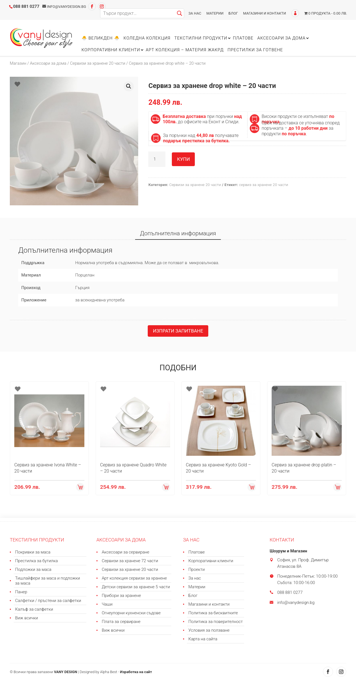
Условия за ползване (209, 630)
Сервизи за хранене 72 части (130, 560)
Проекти (196, 569)
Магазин (18, 63)
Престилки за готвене (255, 50)
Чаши (107, 604)
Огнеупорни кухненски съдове (131, 612)
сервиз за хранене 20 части (263, 185)
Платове (243, 38)
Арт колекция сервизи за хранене (134, 578)
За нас (194, 13)
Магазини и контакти (264, 13)
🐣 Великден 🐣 (101, 38)
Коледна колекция (147, 38)
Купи (183, 159)
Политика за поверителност (215, 621)
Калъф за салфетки (34, 609)
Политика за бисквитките (213, 612)
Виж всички (26, 617)
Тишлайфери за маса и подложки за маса (47, 581)
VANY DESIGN (65, 672)
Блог (233, 13)
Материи (214, 13)
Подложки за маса (33, 569)
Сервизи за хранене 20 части (97, 63)
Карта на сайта (202, 638)
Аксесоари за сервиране (125, 552)
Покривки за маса (32, 552)
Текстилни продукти (200, 38)
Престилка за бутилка (36, 560)
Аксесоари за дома (281, 38)
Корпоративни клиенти (111, 50)
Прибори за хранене (121, 595)
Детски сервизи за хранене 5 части (136, 586)
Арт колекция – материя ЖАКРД (185, 50)
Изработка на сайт (136, 672)
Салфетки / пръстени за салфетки (48, 600)
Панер (21, 591)
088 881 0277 (26, 6)
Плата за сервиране (121, 621)
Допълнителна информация (178, 233)
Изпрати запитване (178, 331)
